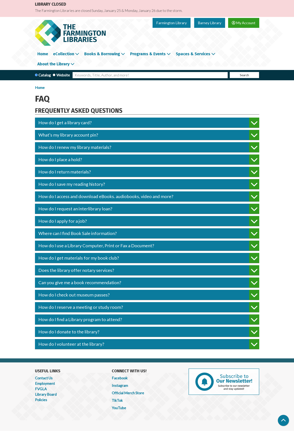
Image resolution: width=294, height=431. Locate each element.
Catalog (44, 75)
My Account (243, 23)
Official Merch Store (128, 393)
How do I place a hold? (148, 159)
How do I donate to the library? (148, 332)
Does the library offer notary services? (148, 270)
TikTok (117, 400)
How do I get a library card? (148, 123)
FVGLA (41, 389)
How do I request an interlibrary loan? (148, 209)
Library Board (46, 394)
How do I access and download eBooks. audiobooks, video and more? (148, 196)
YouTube (119, 408)
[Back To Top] (283, 420)
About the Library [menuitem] (53, 64)
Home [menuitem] (42, 53)
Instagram (120, 385)
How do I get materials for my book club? (148, 258)
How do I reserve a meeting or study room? (148, 307)
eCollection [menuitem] (63, 53)
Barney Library (209, 23)
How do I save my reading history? (148, 184)
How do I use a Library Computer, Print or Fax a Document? (148, 246)
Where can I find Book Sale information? (148, 233)
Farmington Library (171, 23)
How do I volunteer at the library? (148, 344)
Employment (45, 383)
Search (244, 75)
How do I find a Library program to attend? (148, 319)
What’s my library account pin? (148, 135)
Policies (41, 400)
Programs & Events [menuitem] (148, 53)
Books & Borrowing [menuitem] (102, 53)
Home (40, 87)
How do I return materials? (148, 172)
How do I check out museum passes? (148, 295)
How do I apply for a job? (148, 221)
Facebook (120, 378)
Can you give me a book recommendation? (148, 283)
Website (63, 75)
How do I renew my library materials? (148, 147)
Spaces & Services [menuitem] (193, 53)
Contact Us (44, 378)
